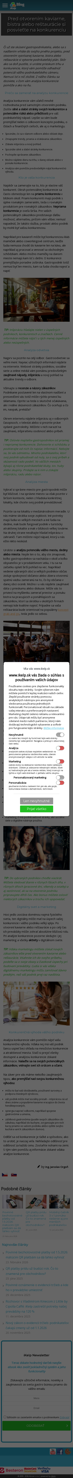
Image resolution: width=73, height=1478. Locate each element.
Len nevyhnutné (36, 801)
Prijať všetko (36, 809)
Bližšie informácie (54, 728)
